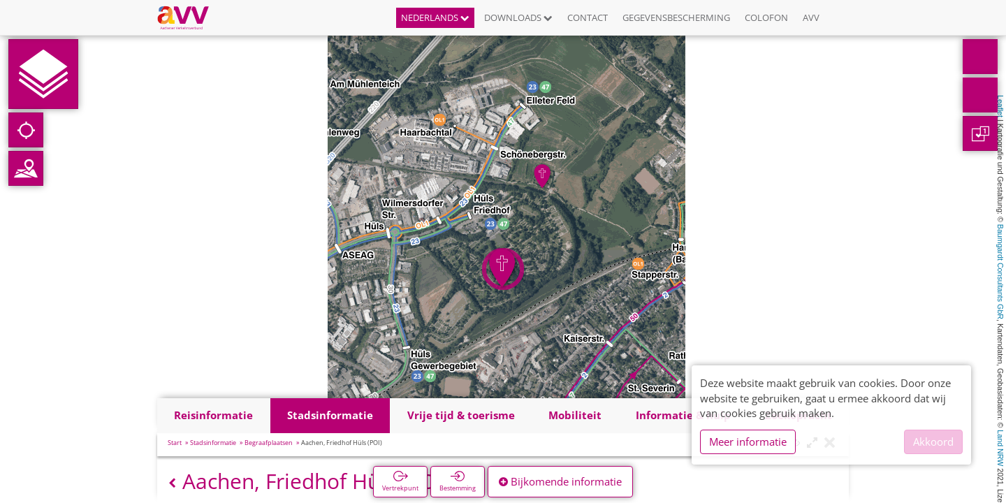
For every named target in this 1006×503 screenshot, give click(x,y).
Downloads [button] (518, 17)
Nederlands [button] (435, 17)
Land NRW (1000, 448)
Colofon (766, 17)
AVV (811, 17)
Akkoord (933, 442)
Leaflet (1000, 106)
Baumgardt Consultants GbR (1000, 271)
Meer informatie (748, 442)
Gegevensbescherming (676, 17)
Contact (587, 17)
